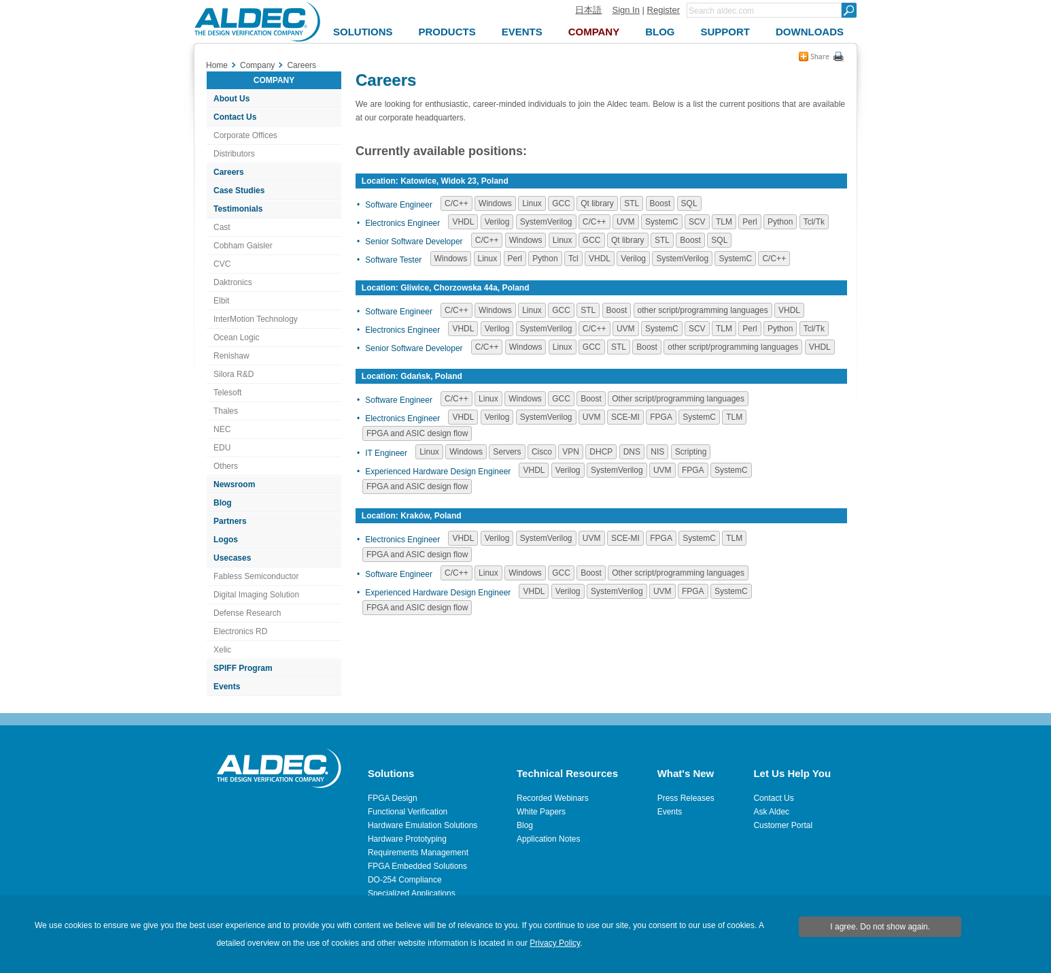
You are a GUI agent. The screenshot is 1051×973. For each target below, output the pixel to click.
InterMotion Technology (255, 319)
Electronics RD (240, 631)
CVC (221, 264)
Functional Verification (407, 812)
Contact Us (234, 117)
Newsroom (234, 484)
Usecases (232, 558)
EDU (221, 447)
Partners (230, 521)
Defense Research (247, 613)
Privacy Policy (555, 943)
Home (217, 65)
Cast (221, 227)
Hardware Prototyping (407, 839)
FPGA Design (392, 798)
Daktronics (232, 282)
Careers (228, 172)
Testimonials (237, 209)
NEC (221, 429)
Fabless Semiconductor (255, 576)
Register (663, 10)
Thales (225, 411)
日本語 (588, 10)
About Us (231, 98)
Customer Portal (782, 825)
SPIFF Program (243, 668)
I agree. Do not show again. (880, 926)
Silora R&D (233, 374)
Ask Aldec (771, 812)
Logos (225, 539)
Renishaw (231, 356)
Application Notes (548, 839)
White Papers (541, 812)
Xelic (222, 650)
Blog (222, 503)
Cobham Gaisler (243, 245)
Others (225, 466)
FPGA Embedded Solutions (417, 866)
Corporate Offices (245, 135)
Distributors (234, 154)
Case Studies (238, 190)
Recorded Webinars (553, 798)
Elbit (221, 301)
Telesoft (227, 392)
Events (226, 686)
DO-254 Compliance (405, 880)
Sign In (625, 10)
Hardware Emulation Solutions (422, 825)
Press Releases (685, 798)
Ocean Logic (236, 337)
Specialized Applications (411, 893)
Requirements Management (418, 852)
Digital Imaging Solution (256, 594)
